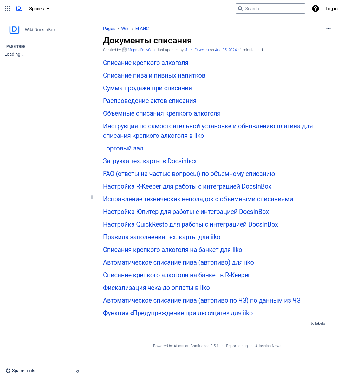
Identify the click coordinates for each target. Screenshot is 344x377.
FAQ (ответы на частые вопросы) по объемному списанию (189, 173)
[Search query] (270, 8)
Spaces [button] (36, 8)
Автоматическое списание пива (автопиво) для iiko (178, 262)
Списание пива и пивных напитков (154, 75)
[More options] (328, 28)
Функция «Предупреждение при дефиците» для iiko (178, 313)
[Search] (240, 8)
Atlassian (217, 360)
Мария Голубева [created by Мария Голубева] (142, 50)
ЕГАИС (142, 28)
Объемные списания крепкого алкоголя (162, 113)
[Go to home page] (19, 8)
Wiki (125, 28)
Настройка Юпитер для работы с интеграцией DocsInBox (186, 211)
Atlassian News (268, 346)
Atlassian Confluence (192, 346)
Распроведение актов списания (150, 101)
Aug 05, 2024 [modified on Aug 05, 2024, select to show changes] (226, 50)
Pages (109, 28)
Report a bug (237, 346)
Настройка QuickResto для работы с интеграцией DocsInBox (190, 224)
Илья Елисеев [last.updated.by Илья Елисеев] (197, 50)
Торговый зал (123, 148)
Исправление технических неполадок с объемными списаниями (198, 199)
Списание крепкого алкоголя (145, 63)
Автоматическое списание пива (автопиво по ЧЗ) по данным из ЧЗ (202, 300)
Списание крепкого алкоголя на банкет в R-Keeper (176, 275)
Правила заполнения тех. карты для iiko (161, 237)
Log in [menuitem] (332, 8)
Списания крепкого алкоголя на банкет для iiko (172, 249)
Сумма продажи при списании (147, 88)
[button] (7, 8)
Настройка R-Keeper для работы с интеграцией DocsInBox (187, 186)
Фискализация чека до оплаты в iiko (156, 287)
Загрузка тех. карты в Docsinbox (150, 161)
